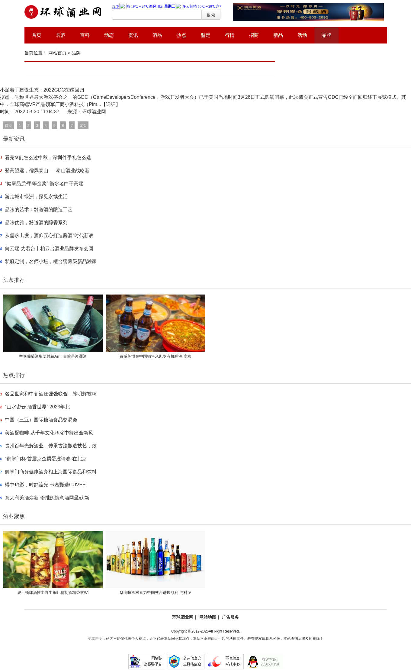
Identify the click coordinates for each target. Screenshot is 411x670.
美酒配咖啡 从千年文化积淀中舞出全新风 (49, 432)
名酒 (61, 35)
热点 (181, 35)
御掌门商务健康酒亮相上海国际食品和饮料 (51, 471)
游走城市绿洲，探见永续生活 (36, 196)
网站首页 (57, 52)
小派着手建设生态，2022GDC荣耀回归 (42, 89)
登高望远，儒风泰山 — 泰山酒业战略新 (47, 170)
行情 (230, 35)
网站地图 (207, 617)
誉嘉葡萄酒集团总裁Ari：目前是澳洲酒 (53, 356)
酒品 (157, 35)
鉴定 (205, 35)
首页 (36, 35)
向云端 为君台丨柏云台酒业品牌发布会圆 (49, 248)
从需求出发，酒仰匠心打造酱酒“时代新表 (49, 235)
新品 (278, 35)
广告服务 (230, 617)
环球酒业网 (182, 617)
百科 (85, 35)
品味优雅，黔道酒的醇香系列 (36, 222)
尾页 (83, 126)
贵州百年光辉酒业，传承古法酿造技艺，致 (51, 445)
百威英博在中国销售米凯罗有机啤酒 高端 (155, 356)
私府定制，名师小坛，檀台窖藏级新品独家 (51, 261)
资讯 (133, 35)
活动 (302, 35)
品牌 (326, 35)
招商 (254, 35)
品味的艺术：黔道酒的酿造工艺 (38, 209)
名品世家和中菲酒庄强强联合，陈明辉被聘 (51, 393)
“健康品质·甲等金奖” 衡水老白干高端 (44, 183)
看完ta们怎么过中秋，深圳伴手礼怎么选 (48, 157)
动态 (109, 35)
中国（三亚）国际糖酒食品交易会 (41, 419)
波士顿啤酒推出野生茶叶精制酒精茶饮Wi (52, 592)
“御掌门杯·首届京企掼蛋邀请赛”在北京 (46, 458)
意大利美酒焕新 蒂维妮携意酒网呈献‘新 (47, 497)
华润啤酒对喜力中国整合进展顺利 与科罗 (155, 592)
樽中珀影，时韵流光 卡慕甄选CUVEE (45, 484)
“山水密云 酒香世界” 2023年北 (37, 406)
